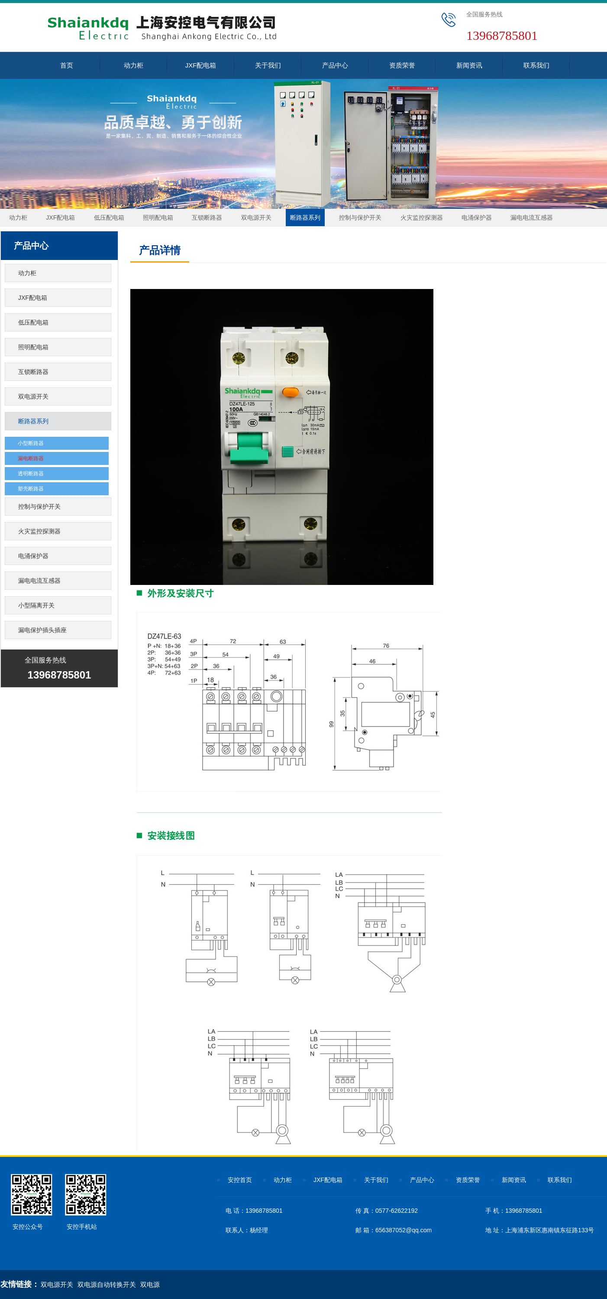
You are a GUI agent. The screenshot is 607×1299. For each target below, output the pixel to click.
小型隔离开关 (36, 605)
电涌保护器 (477, 217)
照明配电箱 (158, 217)
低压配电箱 (109, 217)
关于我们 (268, 65)
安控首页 (240, 1179)
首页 (66, 65)
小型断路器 (31, 443)
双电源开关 (256, 217)
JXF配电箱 (200, 65)
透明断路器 (31, 474)
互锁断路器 (207, 217)
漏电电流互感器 (531, 217)
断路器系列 (305, 217)
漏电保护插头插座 (42, 630)
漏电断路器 (31, 458)
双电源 (150, 1284)
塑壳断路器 (31, 489)
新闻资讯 (469, 65)
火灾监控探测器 (421, 217)
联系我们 (536, 65)
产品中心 (335, 65)
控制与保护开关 (360, 217)
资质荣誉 (402, 65)
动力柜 (133, 65)
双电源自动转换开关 (106, 1284)
